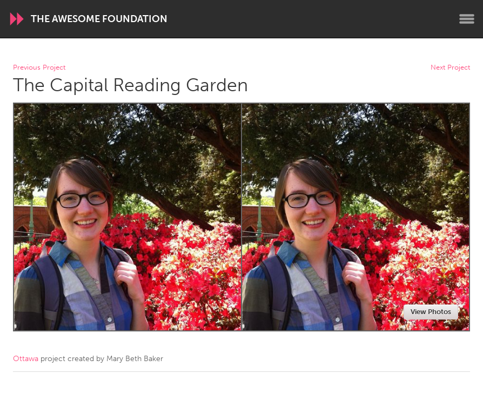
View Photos (431, 312)
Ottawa (25, 358)
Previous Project (39, 67)
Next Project (450, 67)
